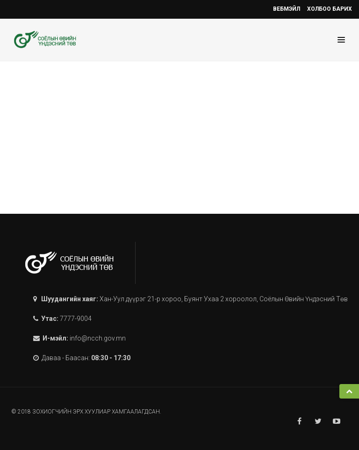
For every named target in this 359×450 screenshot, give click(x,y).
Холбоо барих (329, 9)
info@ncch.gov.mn (98, 338)
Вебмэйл (286, 9)
